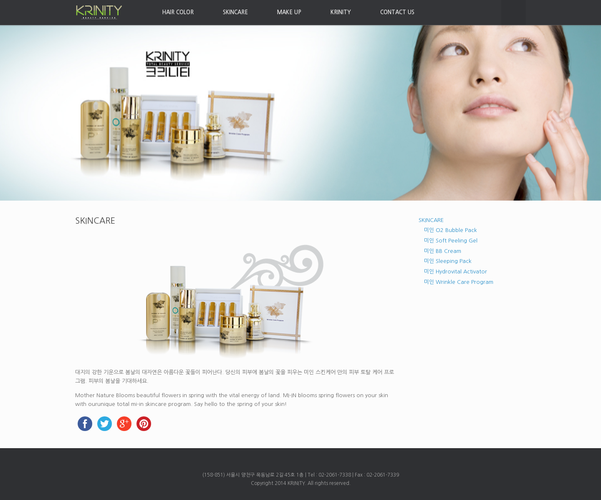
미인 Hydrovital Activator (455, 271)
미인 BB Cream (442, 251)
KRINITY (341, 12)
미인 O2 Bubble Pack (450, 230)
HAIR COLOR (178, 12)
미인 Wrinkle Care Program (458, 282)
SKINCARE (235, 12)
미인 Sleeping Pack (448, 261)
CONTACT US (397, 12)
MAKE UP (289, 12)
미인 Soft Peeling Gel (450, 240)
